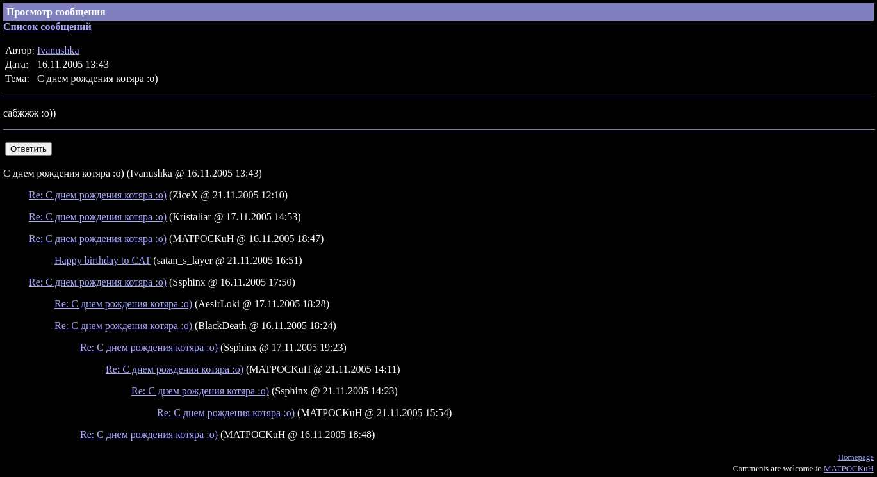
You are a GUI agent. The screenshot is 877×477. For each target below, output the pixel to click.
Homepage (856, 457)
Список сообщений (47, 26)
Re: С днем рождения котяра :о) (98, 195)
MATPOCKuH (849, 468)
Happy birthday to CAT (102, 260)
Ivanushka (58, 50)
